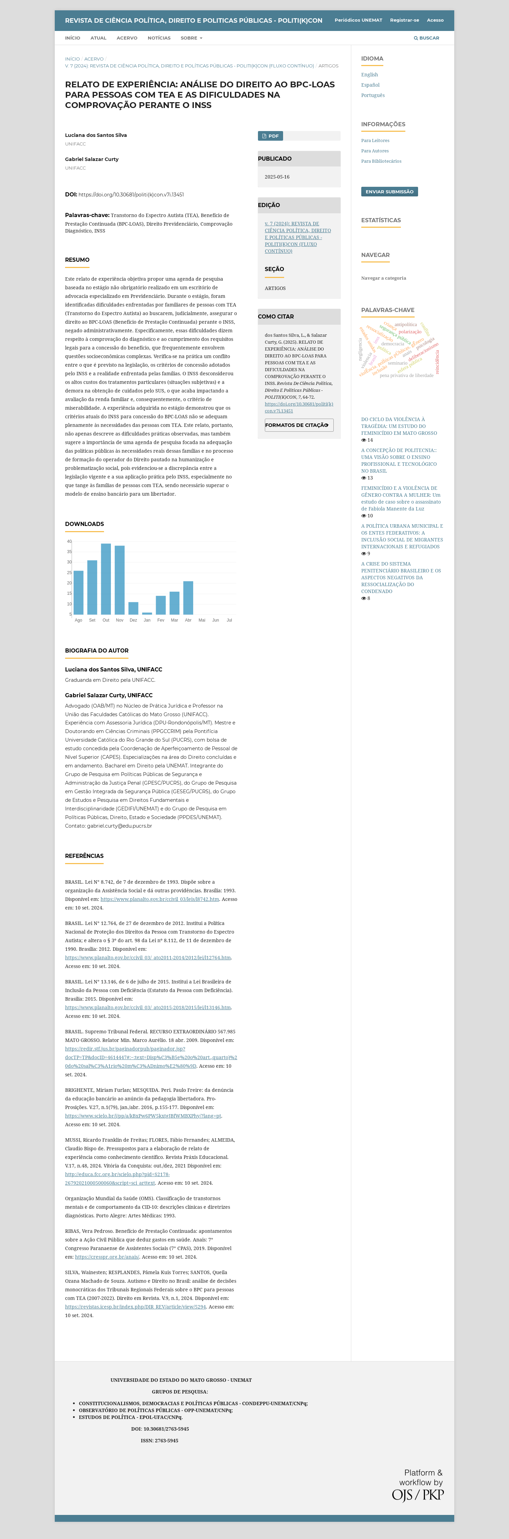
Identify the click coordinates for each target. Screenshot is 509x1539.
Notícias (159, 38)
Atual (98, 38)
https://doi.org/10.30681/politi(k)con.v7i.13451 (131, 195)
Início (72, 38)
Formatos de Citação (296, 425)
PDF (273, 136)
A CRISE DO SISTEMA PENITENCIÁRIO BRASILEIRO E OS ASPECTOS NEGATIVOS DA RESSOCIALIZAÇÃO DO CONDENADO (401, 577)
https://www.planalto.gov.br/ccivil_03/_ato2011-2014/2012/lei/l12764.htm (148, 957)
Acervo (127, 38)
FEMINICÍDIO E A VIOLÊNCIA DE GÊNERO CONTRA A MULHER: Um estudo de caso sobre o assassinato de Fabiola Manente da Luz (401, 498)
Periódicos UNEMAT (358, 20)
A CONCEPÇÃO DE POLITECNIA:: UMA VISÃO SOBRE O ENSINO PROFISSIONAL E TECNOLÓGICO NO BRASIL (399, 460)
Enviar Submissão (390, 191)
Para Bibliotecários (381, 161)
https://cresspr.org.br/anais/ (107, 1256)
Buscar (426, 38)
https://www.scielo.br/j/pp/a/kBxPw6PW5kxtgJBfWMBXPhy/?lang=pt (143, 1115)
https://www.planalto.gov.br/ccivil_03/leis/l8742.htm (160, 899)
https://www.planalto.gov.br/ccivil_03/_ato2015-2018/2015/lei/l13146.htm (148, 1007)
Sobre (190, 38)
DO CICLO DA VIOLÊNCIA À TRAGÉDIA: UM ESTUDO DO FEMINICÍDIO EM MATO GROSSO (399, 426)
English (369, 74)
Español (370, 85)
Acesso (435, 20)
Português (373, 95)
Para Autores (375, 151)
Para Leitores (375, 140)
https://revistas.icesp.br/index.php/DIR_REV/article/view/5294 (135, 1306)
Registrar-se (404, 20)
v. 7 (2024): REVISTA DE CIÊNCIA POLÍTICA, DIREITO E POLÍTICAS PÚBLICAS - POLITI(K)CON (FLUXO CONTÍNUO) (189, 65)
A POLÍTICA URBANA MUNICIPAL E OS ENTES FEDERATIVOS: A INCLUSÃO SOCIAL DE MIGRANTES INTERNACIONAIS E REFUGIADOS (402, 536)
